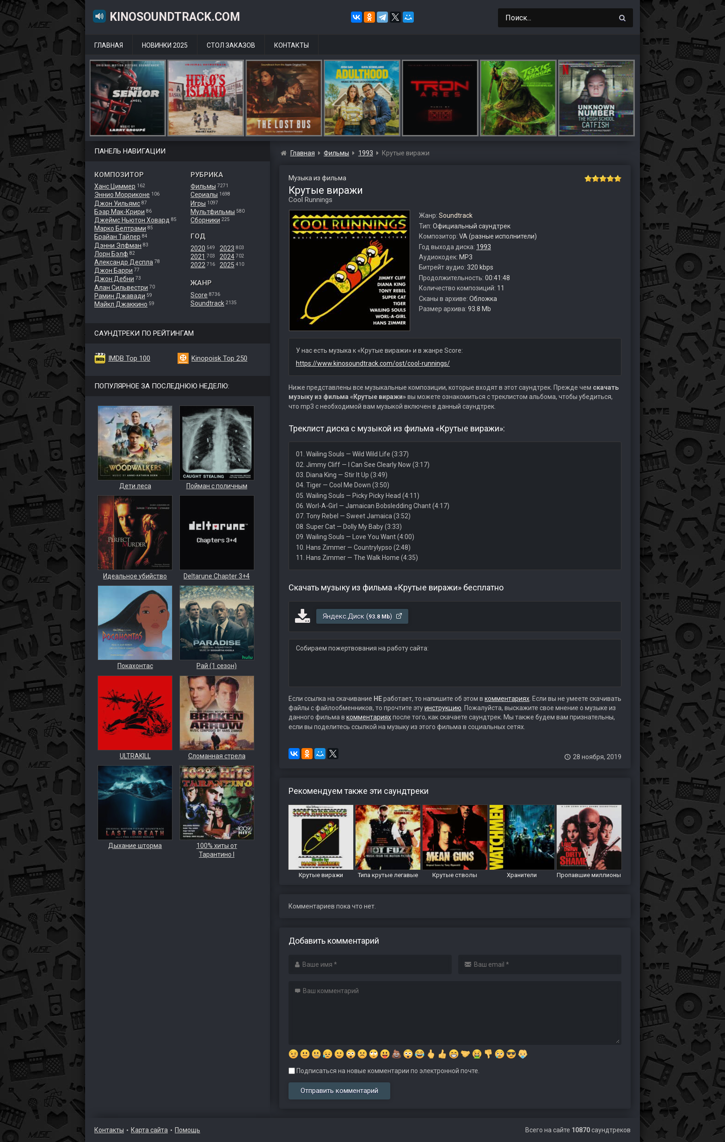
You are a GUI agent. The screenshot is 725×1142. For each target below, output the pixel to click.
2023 (227, 248)
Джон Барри (113, 270)
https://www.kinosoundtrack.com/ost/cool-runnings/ (373, 363)
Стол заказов (231, 45)
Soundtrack (207, 303)
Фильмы (203, 186)
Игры (198, 203)
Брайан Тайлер (117, 236)
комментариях (507, 698)
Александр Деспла (123, 262)
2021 (197, 256)
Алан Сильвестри (121, 287)
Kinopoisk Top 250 (219, 358)
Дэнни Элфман (117, 245)
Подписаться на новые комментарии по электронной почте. (384, 1070)
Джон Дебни (114, 278)
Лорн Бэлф (111, 254)
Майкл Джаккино (120, 304)
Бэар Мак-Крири (119, 211)
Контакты (291, 45)
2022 (197, 265)
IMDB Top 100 (129, 358)
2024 (227, 256)
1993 (483, 247)
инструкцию (442, 708)
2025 (227, 265)
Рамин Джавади (119, 296)
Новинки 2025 (165, 45)
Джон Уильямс (117, 203)
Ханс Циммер (114, 186)
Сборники (205, 220)
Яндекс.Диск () (363, 616)
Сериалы (204, 194)
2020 (197, 248)
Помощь (187, 1130)
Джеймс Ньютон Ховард (132, 220)
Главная (108, 45)
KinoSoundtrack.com (166, 16)
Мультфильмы (212, 211)
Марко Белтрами (120, 228)
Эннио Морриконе (122, 194)
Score (199, 295)
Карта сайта (149, 1130)
